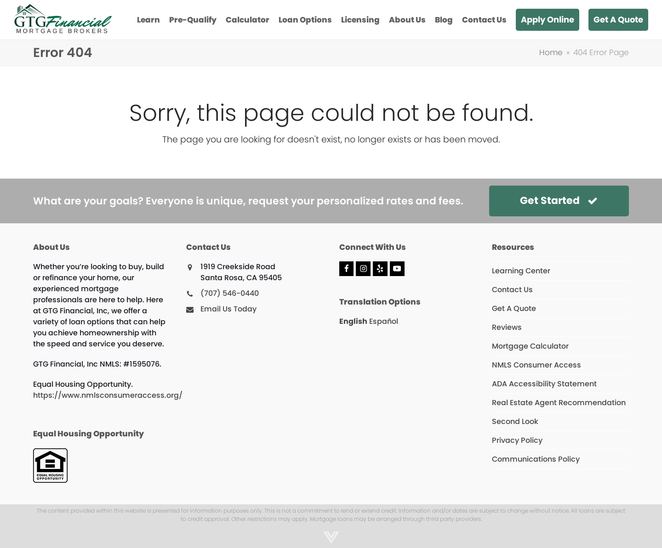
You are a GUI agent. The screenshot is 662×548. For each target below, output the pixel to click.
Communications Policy (536, 459)
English (353, 321)
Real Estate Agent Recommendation (559, 402)
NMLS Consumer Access (536, 365)
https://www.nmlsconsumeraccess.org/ (108, 395)
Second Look (515, 421)
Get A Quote (514, 308)
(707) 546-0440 (229, 293)
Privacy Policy (517, 440)
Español (383, 321)
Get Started (559, 200)
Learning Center (521, 271)
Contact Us (512, 289)
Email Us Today (228, 309)
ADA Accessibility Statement (544, 384)
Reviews (507, 327)
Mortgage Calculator (530, 346)
